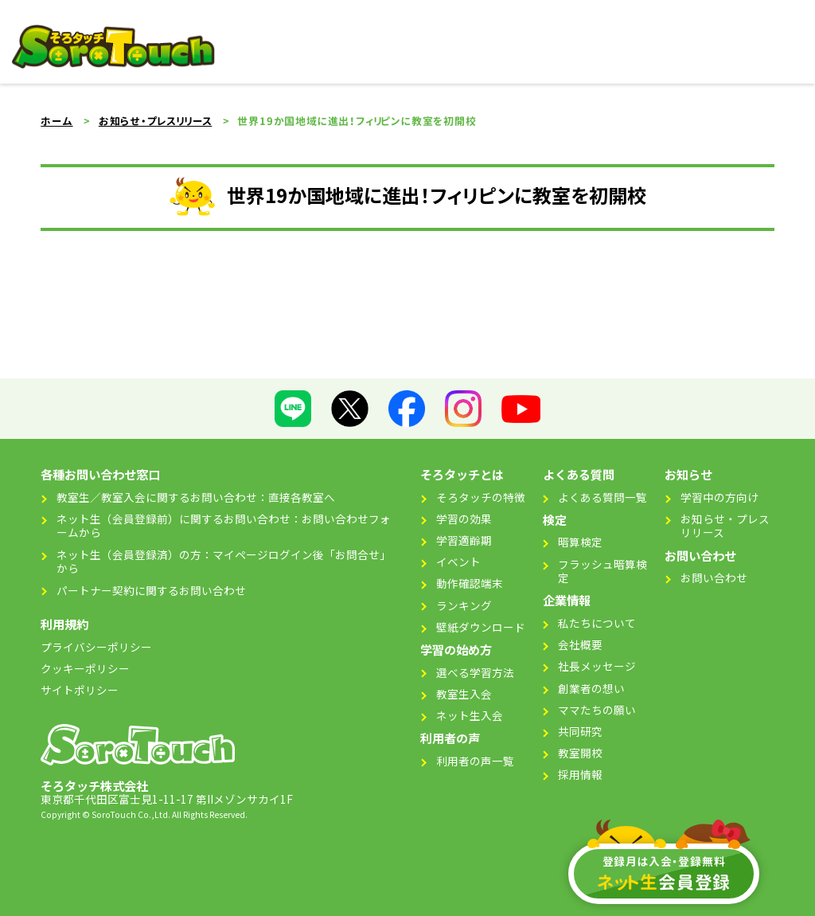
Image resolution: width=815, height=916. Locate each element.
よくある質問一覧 (602, 497)
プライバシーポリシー (96, 647)
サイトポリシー (80, 690)
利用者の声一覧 (475, 761)
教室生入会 (464, 694)
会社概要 (580, 644)
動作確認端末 (469, 583)
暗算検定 (580, 542)
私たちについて (597, 623)
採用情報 (580, 774)
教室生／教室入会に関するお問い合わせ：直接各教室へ (196, 497)
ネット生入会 (469, 715)
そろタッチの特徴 (480, 497)
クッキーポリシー (85, 668)
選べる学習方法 (475, 672)
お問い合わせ (713, 577)
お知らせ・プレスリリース (156, 121)
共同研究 (580, 731)
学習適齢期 (464, 540)
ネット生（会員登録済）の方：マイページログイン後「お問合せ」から (224, 561)
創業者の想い (591, 688)
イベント (458, 562)
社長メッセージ (597, 666)
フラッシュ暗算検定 (602, 571)
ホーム (56, 121)
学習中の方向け (719, 497)
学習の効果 (464, 519)
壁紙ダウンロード (480, 627)
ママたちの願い (597, 710)
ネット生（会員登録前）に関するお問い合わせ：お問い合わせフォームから (224, 526)
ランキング (464, 605)
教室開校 (580, 753)
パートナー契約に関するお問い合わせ (151, 590)
